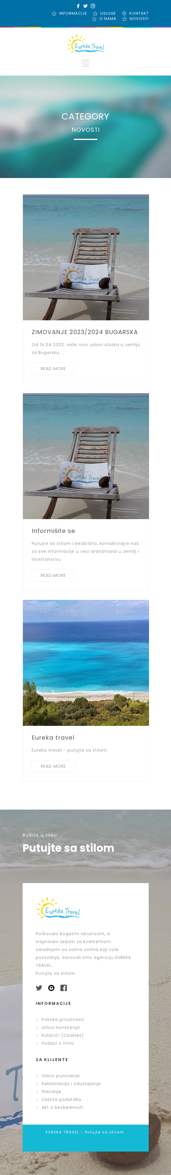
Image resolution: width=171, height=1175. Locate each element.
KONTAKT (139, 13)
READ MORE (53, 369)
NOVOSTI (139, 18)
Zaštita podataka (58, 1099)
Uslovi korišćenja (58, 1027)
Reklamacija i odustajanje (68, 1084)
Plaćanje (48, 1091)
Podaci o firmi (55, 1043)
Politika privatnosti (60, 1019)
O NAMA (107, 18)
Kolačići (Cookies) (60, 1035)
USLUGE (108, 13)
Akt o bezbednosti (59, 1107)
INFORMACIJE (73, 13)
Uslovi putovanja (58, 1076)
